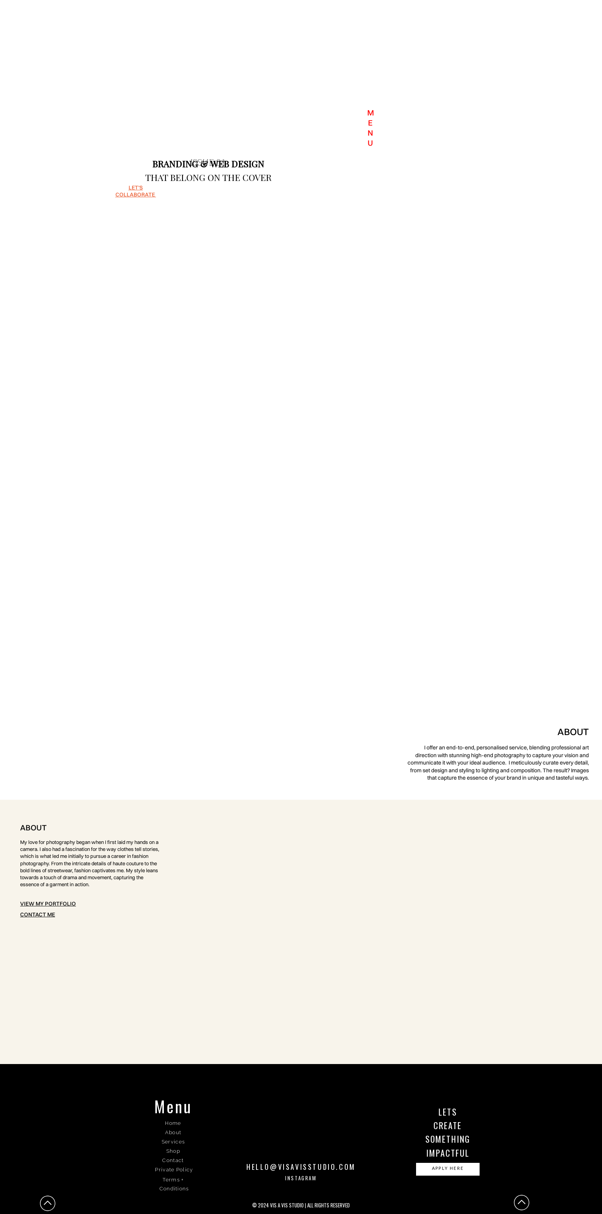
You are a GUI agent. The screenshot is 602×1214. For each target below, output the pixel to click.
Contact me (37, 914)
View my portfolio (48, 903)
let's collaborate (135, 191)
